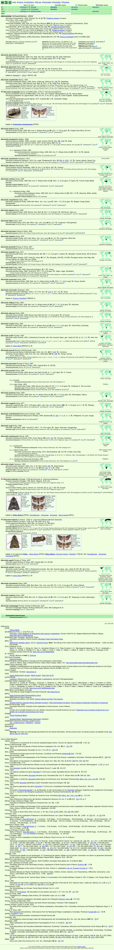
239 (66, 160)
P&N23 (15, 42)
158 (53, 750)
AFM (17, 146)
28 (109, 926)
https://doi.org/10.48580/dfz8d (43, 652)
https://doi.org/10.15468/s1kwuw (21, 635)
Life (14, 2)
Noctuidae (57, 2)
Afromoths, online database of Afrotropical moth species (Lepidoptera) (35, 634)
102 (69, 932)
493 (29, 937)
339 (48, 874)
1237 (76, 937)
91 (67, 94)
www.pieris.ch (31, 672)
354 (45, 27)
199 (38, 884)
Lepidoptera (29, 2)
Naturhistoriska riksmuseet (31, 719)
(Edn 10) (38, 521)
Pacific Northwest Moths (18, 715)
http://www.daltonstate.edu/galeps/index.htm (82, 663)
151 (73, 844)
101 (77, 799)
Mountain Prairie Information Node (50, 639)
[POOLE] (25, 25)
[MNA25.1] (67, 41)
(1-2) (43, 365)
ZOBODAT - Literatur (33, 723)
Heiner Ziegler (33, 72)
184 (92, 850)
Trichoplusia (34, 9)
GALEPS (41, 342)
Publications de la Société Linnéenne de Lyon (92, 710)
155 (85, 841)
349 (73, 761)
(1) (46, 95)
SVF (38, 105)
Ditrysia (38, 2)
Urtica (24, 75)
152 (93, 844)
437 (84, 761)
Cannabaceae (34, 515)
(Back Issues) (36, 675)
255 (69, 812)
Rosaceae (53, 515)
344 (49, 466)
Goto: (36, 13)
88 (42, 18)
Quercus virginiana (19, 298)
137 (50, 488)
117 (73, 892)
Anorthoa (24, 9)
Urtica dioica (17, 346)
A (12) (41, 438)
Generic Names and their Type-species (49, 699)
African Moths (15, 630)
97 (65, 843)
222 (100, 815)
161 (70, 846)
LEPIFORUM (21, 72)
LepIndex (21, 42)
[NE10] (44, 43)
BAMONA (20, 295)
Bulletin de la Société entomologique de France (27, 712)
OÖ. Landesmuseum (17, 723)
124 (49, 292)
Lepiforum (13, 679)
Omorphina (23, 7)
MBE (41, 72)
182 (43, 850)
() (74, 7)
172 (51, 848)
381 (52, 167)
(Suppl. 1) (72, 86)
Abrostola (53, 7)
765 (44, 937)
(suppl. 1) (43, 317)
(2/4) (48, 33)
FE (71, 46)
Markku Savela (81, 946)
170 (23, 848)
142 (46, 844)
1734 (62, 141)
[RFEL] (25, 22)
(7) (46, 352)
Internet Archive (42, 643)
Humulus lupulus (62, 554)
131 (52, 438)
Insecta (20, 2)
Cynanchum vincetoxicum (23, 124)
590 (60, 160)
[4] (37, 488)
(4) (39, 222)
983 (59, 937)
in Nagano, (41, 59)
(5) (31, 27)
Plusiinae (66, 2)
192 (90, 815)
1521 (93, 937)
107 (46, 468)
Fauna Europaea (16, 659)
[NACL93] (59, 46)
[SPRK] (22, 103)
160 (56, 95)
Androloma (23, 11)
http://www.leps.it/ (53, 692)
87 (39, 843)
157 (19, 846)
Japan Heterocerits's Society (20, 675)
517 (48, 521)
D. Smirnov (26, 507)
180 (101, 848)
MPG (75, 293)
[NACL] (18, 22)
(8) (41, 354)
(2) (43, 167)
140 (19, 844)
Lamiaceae (10, 556)
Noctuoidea (47, 2)
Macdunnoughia (36, 11)
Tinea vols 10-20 (48, 675)
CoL (33, 42)
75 (14, 843)
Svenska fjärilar (15, 719)
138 (55, 354)
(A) (39, 130)
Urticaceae (45, 515)
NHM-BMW (18, 43)
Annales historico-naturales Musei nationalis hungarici (29, 703)
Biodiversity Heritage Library (20, 643)
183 (67, 850)
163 (97, 846)
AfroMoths (28, 42)
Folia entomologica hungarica (59, 703)
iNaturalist (9, 43)
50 (59, 143)
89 (19, 884)
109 (56, 416)
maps (105, 64)
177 (74, 848)
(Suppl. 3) (42, 86)
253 (13, 937)
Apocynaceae (63, 515)
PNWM (25, 572)
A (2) (50, 143)
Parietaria (16, 75)
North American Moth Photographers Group (25, 695)
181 (23, 850)
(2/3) (36, 468)
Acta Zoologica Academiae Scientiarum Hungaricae (89, 703)
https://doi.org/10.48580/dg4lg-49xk (42, 688)
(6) (39, 23)
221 (67, 746)
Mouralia (33, 7)
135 (91, 843)
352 (67, 923)
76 (95, 919)
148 (56, 81)
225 (54, 352)
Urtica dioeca (18, 515)
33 (55, 812)
